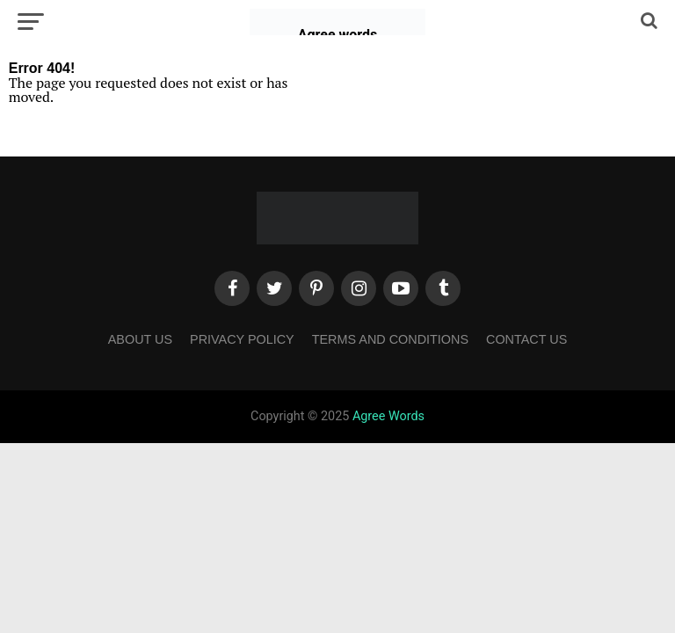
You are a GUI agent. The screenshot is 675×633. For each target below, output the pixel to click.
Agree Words (388, 416)
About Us (140, 339)
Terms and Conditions (390, 339)
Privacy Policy (242, 339)
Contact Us (526, 339)
